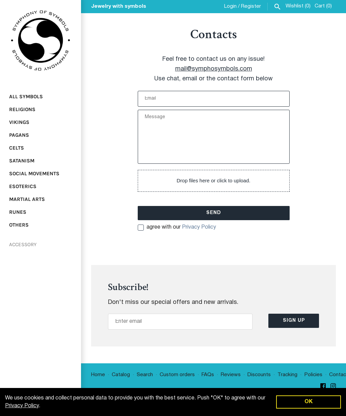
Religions (22, 109)
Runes (17, 212)
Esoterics (22, 186)
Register (251, 6)
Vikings (19, 122)
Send (213, 213)
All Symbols (26, 97)
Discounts (259, 374)
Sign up (294, 320)
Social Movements (34, 174)
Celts (16, 148)
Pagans (19, 135)
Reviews (231, 374)
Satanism (21, 161)
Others (19, 225)
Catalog (121, 374)
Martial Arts (27, 199)
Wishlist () (298, 6)
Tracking (287, 374)
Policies (313, 374)
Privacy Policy (199, 227)
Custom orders (177, 374)
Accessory (22, 244)
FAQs (208, 374)
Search (145, 374)
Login (230, 6)
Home (98, 374)
